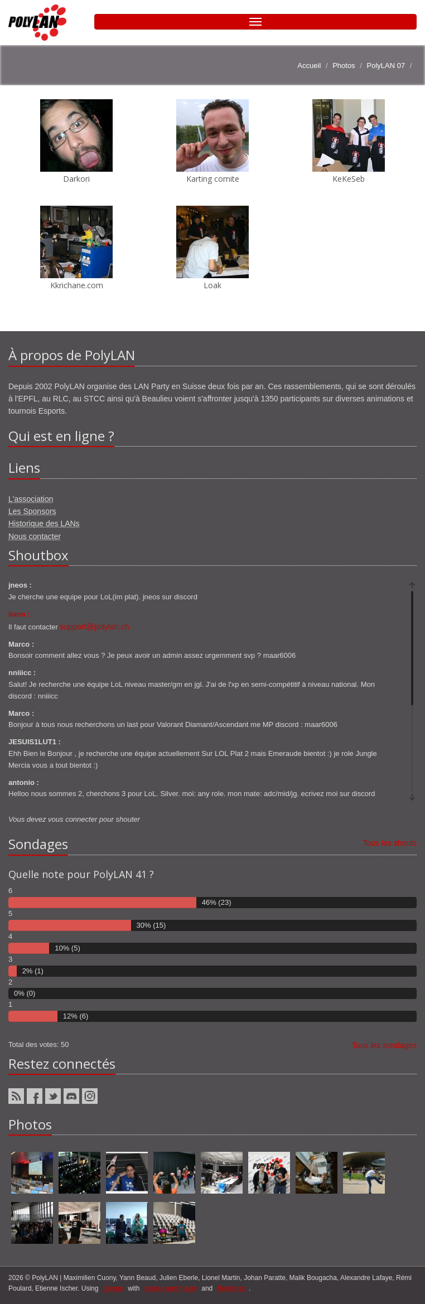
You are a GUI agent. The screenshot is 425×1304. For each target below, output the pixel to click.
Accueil (309, 65)
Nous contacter (34, 536)
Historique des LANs (44, 523)
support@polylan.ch (94, 626)
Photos (343, 65)
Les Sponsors (32, 511)
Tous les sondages (384, 1045)
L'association (31, 499)
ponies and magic (170, 1288)
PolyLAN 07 (385, 65)
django (113, 1288)
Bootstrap (232, 1288)
